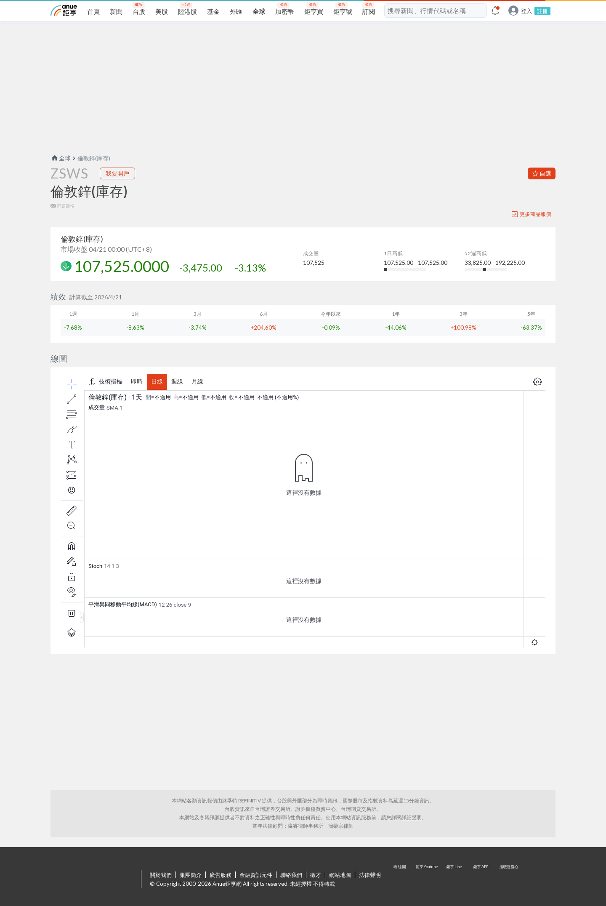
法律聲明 (370, 874)
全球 (60, 158)
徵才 (315, 874)
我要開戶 (117, 173)
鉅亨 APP (481, 880)
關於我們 (161, 874)
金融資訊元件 (255, 874)
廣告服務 (220, 874)
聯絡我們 (291, 874)
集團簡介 (191, 874)
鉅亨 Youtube (427, 880)
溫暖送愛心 (508, 880)
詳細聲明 (411, 817)
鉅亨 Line (454, 880)
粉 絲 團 (400, 880)
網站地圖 (340, 874)
